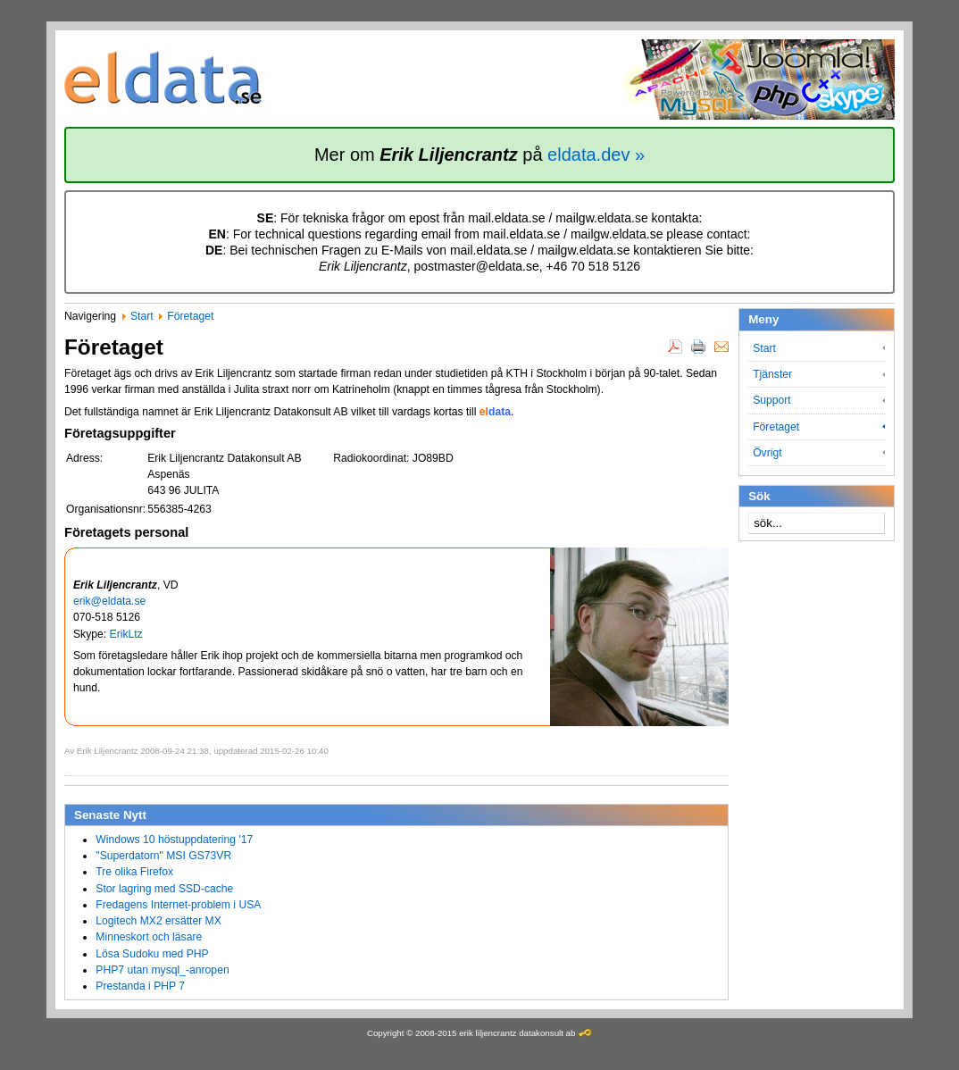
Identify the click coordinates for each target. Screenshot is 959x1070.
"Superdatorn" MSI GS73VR (163, 855)
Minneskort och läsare (149, 937)
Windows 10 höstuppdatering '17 (174, 839)
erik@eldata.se (109, 601)
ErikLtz (126, 634)
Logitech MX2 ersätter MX (158, 921)
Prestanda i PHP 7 (140, 986)
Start (142, 316)
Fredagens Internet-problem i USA (178, 905)
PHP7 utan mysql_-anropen (162, 970)
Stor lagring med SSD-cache (164, 888)
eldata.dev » (596, 154)
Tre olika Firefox (134, 871)
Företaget (190, 316)
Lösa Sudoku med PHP (152, 954)
